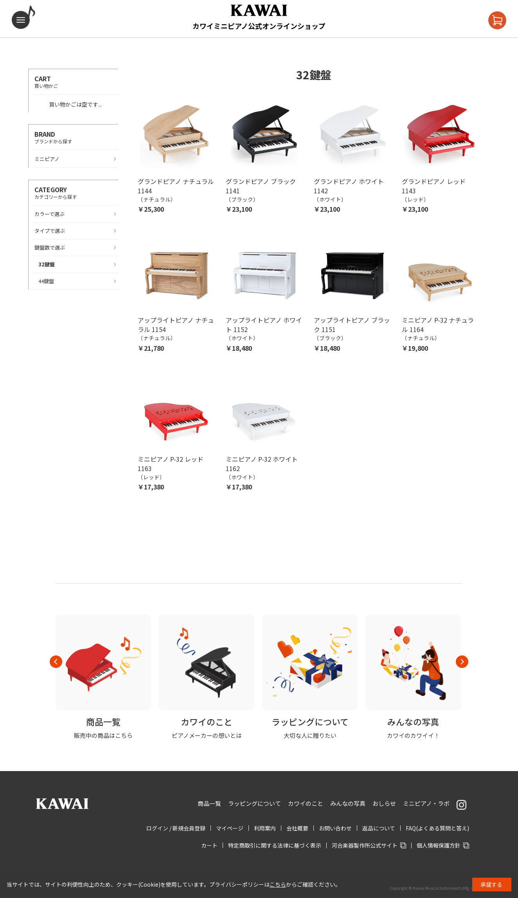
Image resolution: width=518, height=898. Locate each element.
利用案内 (265, 828)
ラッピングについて (254, 803)
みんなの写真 (347, 803)
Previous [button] (56, 661)
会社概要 (297, 828)
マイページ (229, 828)
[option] (103, 677)
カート (209, 845)
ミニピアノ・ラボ (426, 803)
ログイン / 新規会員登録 (175, 828)
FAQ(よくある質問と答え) (437, 828)
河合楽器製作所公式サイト (364, 845)
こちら (278, 884)
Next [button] (462, 661)
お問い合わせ (335, 828)
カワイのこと (305, 803)
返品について (378, 828)
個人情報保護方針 (438, 845)
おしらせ (384, 803)
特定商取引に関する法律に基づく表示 (274, 845)
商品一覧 (209, 803)
